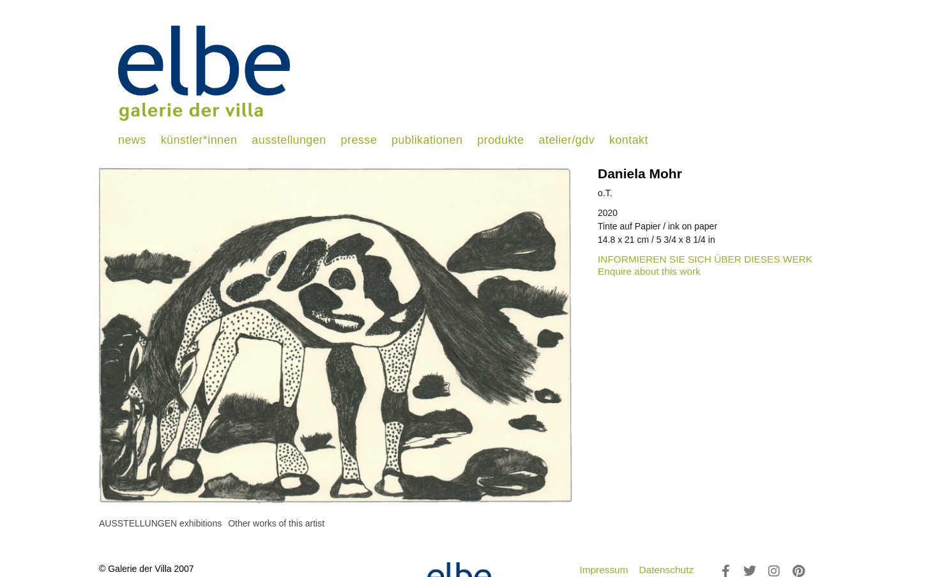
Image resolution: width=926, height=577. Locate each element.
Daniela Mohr (640, 173)
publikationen (426, 140)
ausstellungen (289, 140)
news (132, 140)
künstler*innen (199, 140)
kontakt (628, 140)
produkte (500, 140)
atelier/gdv (567, 140)
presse (359, 140)
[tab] (160, 523)
